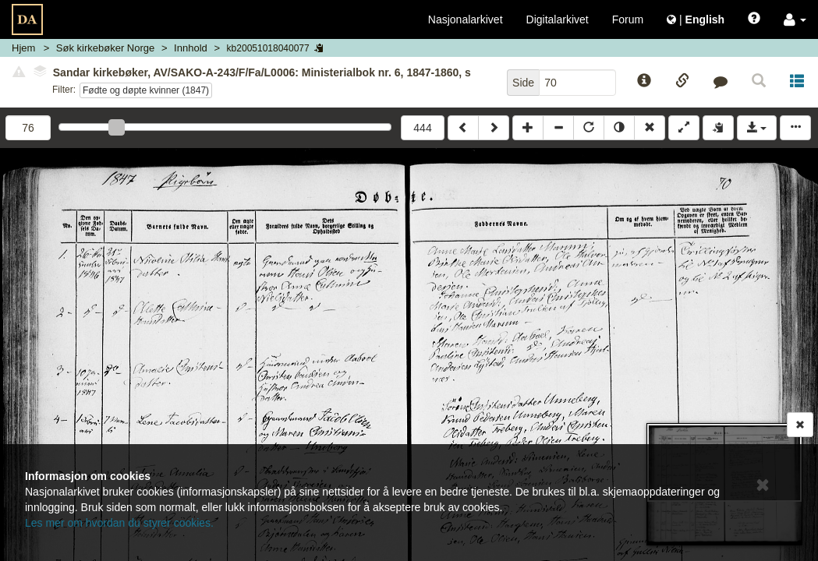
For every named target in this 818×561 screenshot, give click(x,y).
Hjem (23, 48)
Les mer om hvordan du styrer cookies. (119, 523)
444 (422, 128)
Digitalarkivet (557, 19)
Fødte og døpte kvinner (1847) (146, 90)
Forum (627, 19)
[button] (795, 19)
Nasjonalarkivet (465, 19)
